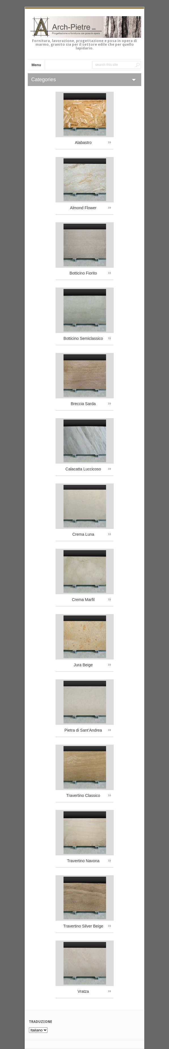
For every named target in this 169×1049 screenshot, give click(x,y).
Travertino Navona (83, 861)
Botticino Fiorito (83, 273)
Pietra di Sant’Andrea (83, 730)
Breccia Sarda (83, 403)
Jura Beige (83, 665)
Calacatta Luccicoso (83, 469)
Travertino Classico (83, 795)
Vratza (83, 991)
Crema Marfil (83, 599)
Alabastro (83, 142)
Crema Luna (83, 534)
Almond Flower (83, 208)
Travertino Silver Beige (83, 926)
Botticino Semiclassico (83, 338)
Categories (43, 79)
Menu (36, 65)
